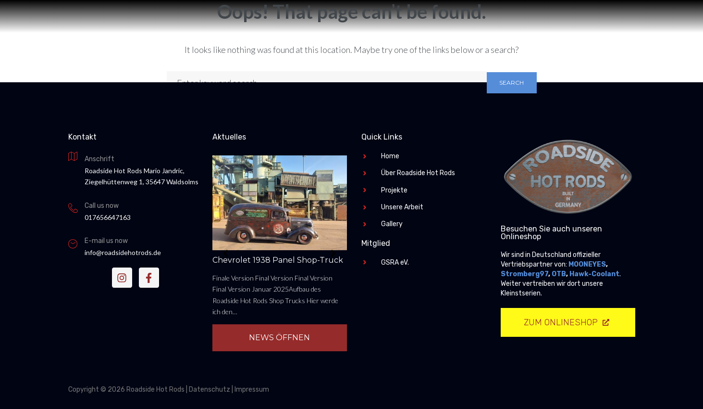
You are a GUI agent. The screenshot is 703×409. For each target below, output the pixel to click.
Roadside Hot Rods (351, 199)
